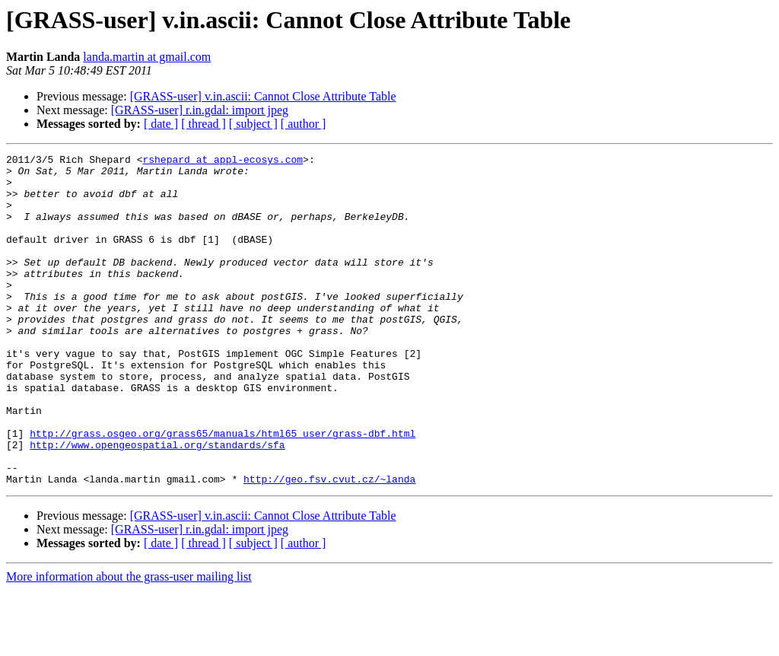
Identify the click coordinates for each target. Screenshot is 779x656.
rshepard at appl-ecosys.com (222, 161)
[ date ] (161, 123)
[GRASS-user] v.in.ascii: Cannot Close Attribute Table (263, 96)
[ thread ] (203, 123)
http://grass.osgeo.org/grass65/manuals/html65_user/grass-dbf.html (222, 490)
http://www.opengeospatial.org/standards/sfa (157, 504)
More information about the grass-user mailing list (129, 642)
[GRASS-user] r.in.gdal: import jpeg (199, 109)
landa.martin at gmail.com (147, 56)
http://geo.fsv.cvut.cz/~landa (329, 545)
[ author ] (303, 123)
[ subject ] (253, 123)
